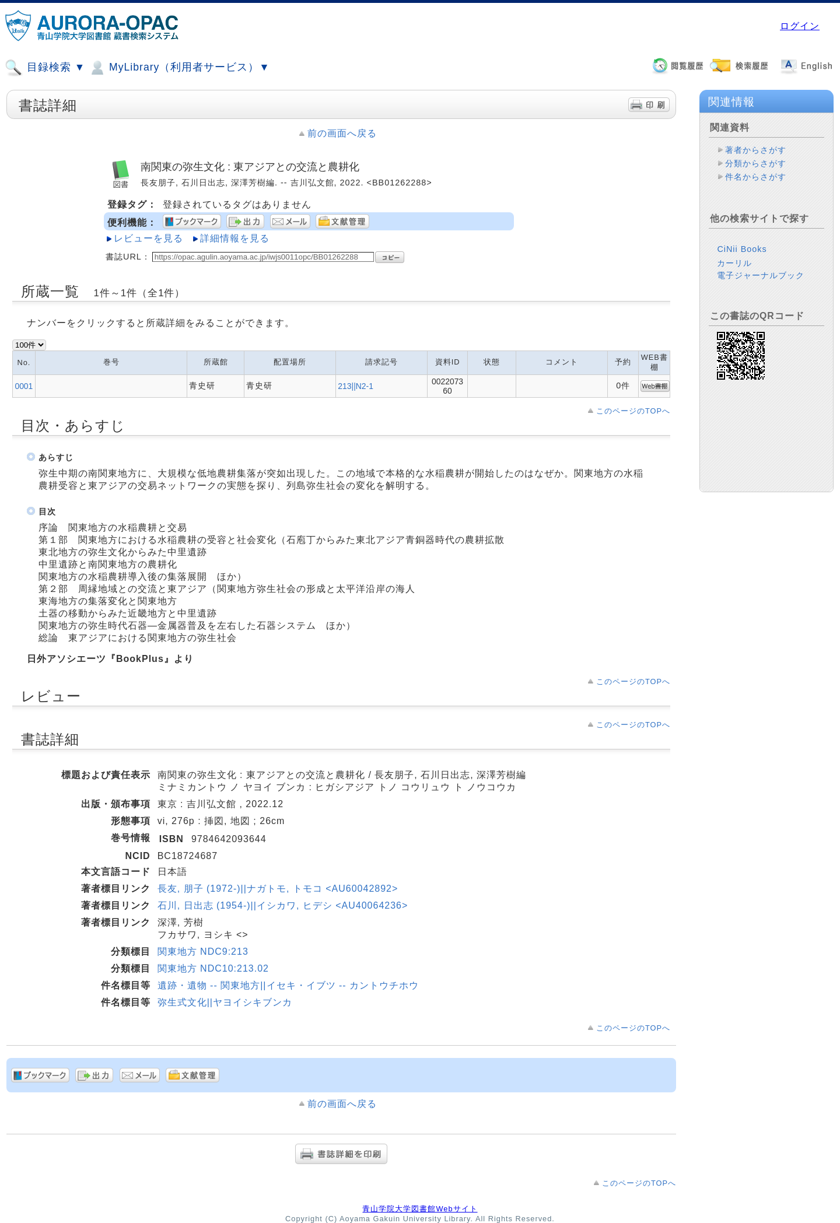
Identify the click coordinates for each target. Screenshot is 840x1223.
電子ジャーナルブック (760, 275)
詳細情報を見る (235, 238)
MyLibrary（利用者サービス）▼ (179, 67)
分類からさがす (755, 163)
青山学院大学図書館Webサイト (419, 1208)
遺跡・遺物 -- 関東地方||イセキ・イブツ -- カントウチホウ (288, 985)
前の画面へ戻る (342, 133)
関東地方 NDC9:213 (203, 951)
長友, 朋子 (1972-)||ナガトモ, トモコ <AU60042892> (278, 888)
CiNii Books (741, 249)
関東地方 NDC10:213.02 (213, 968)
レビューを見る (148, 238)
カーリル (734, 263)
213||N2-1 (355, 386)
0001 (24, 386)
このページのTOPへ (633, 411)
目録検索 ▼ (45, 67)
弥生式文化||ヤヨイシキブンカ (225, 1002)
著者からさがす (755, 150)
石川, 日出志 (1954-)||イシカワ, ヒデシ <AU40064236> (283, 905)
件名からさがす (755, 176)
